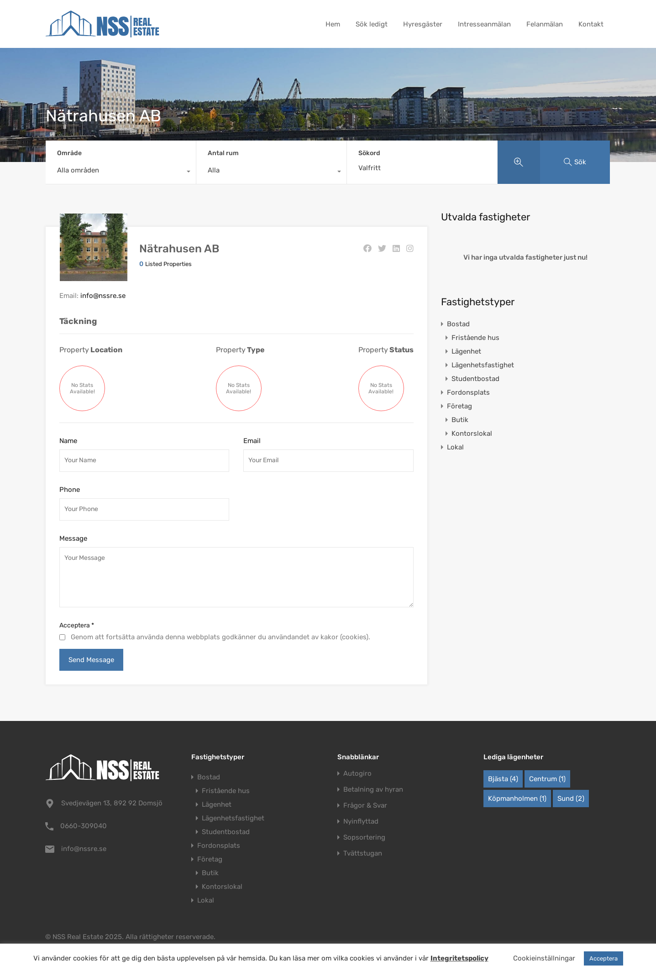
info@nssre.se (103, 296)
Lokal (455, 447)
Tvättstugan (362, 853)
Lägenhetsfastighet (482, 365)
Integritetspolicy (459, 958)
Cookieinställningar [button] (544, 958)
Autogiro (357, 773)
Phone (69, 490)
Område (69, 153)
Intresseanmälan (484, 24)
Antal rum (223, 153)
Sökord (369, 153)
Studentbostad (475, 379)
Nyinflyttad (360, 821)
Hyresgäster (422, 24)
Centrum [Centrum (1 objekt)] (547, 779)
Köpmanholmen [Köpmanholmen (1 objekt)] (517, 798)
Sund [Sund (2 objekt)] (570, 798)
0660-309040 (83, 826)
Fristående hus (475, 338)
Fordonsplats (468, 392)
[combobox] (121, 172)
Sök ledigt (372, 24)
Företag (459, 406)
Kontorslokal (471, 433)
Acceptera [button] (603, 958)
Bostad (458, 324)
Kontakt (591, 24)
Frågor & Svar (365, 805)
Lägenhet (466, 351)
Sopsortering (364, 837)
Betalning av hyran (373, 789)
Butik (459, 420)
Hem (332, 24)
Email (252, 441)
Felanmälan (544, 24)
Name (68, 441)
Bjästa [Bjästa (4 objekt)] (503, 779)
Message (73, 538)
